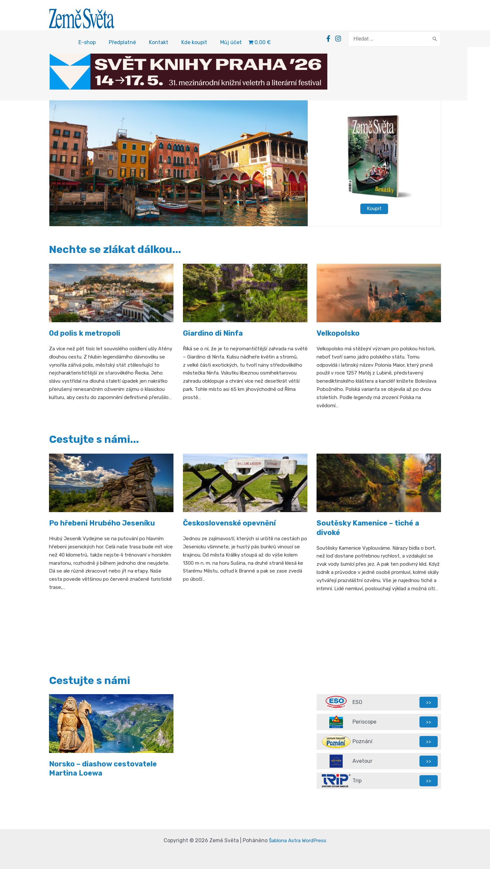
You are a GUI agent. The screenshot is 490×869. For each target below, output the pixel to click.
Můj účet (231, 43)
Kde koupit (194, 43)
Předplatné (122, 43)
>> (428, 702)
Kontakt (158, 43)
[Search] (435, 39)
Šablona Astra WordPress (297, 840)
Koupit (374, 209)
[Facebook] (338, 39)
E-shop (87, 43)
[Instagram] (348, 39)
